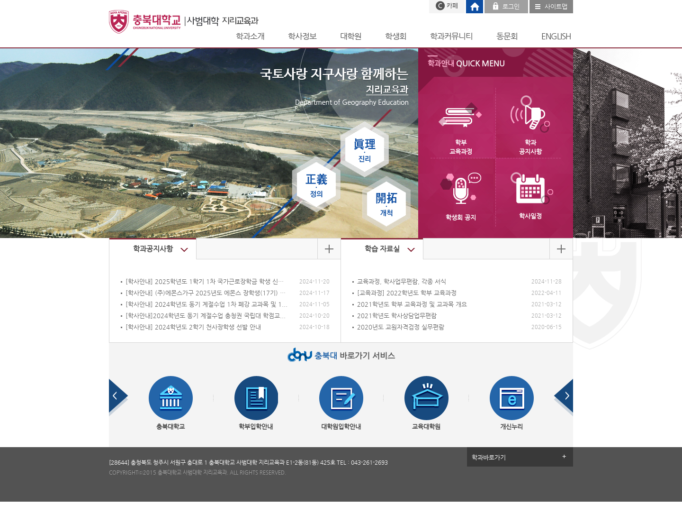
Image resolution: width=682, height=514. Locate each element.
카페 (452, 5)
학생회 (395, 36)
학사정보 (302, 36)
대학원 (350, 36)
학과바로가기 (489, 457)
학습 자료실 (382, 249)
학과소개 (250, 36)
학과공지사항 (153, 249)
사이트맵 (556, 6)
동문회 (507, 36)
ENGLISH (556, 36)
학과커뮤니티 (451, 36)
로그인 (511, 6)
